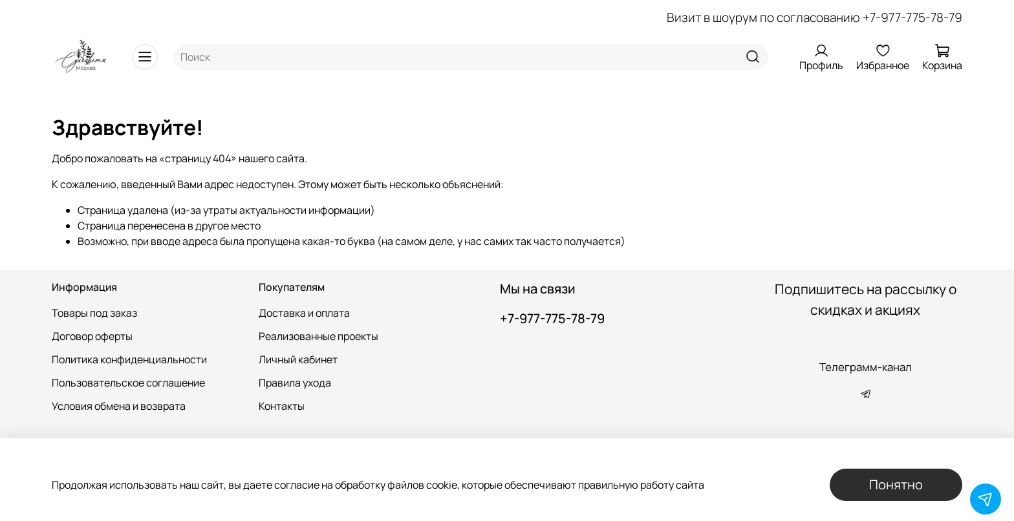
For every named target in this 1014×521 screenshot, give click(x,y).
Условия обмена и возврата (119, 406)
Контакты (282, 406)
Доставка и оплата (304, 313)
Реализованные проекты (318, 336)
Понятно (896, 484)
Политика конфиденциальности (129, 359)
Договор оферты (92, 336)
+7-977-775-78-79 (912, 17)
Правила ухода (295, 383)
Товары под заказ (94, 313)
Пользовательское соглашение (128, 383)
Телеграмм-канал (865, 366)
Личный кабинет (298, 359)
